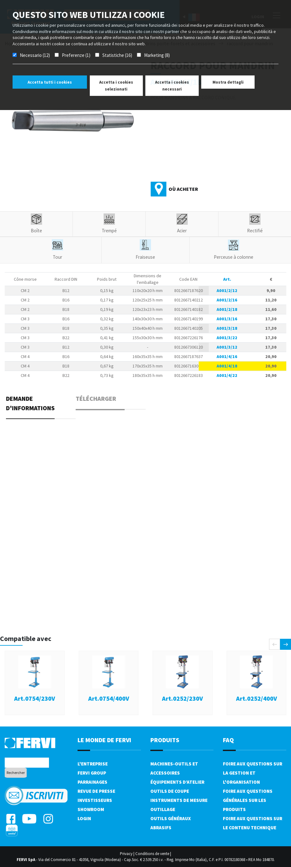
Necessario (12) (35, 55)
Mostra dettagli (228, 82)
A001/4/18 (227, 366)
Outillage (162, 809)
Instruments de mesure (178, 800)
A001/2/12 (227, 290)
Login (84, 818)
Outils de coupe (169, 791)
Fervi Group (92, 773)
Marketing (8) (157, 55)
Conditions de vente (152, 853)
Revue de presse (96, 791)
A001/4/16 (227, 356)
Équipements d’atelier (177, 782)
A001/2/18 (227, 309)
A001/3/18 (227, 328)
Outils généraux (170, 818)
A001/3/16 (227, 319)
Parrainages (92, 782)
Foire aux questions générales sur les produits (247, 800)
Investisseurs (95, 800)
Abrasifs (160, 828)
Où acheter (183, 189)
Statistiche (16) (117, 55)
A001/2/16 (227, 300)
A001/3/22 (227, 337)
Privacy (126, 853)
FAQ (228, 740)
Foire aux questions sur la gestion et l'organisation (252, 773)
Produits (164, 740)
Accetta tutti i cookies (50, 82)
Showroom (91, 809)
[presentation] (274, 644)
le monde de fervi (104, 740)
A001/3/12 (227, 347)
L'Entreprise (93, 764)
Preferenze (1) (76, 55)
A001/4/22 (227, 375)
